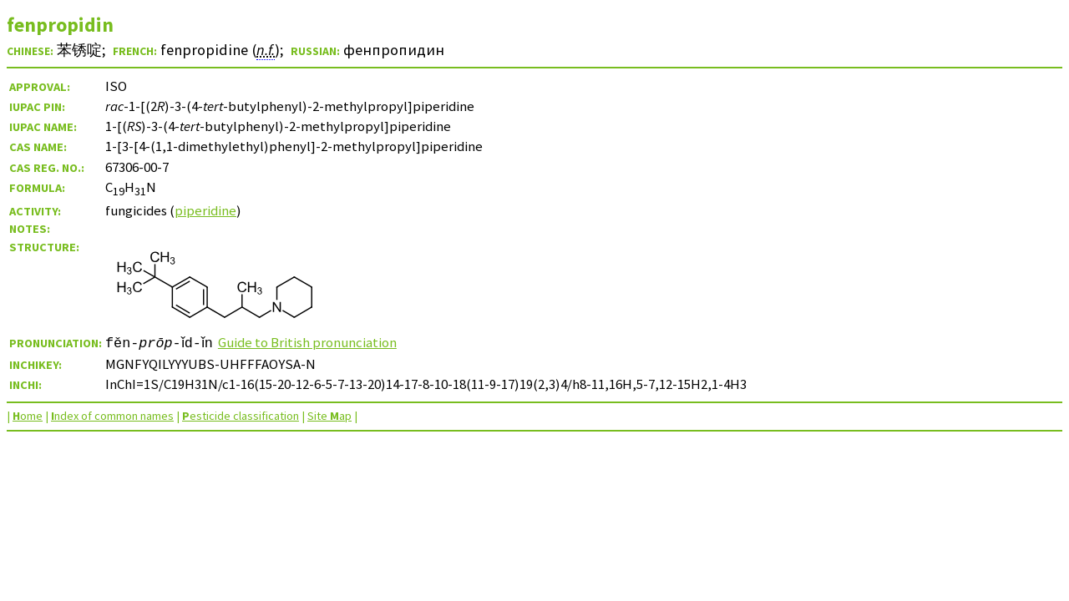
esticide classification (240, 415)
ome (28, 415)
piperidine (205, 210)
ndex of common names (112, 415)
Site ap (329, 415)
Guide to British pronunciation (317, 342)
